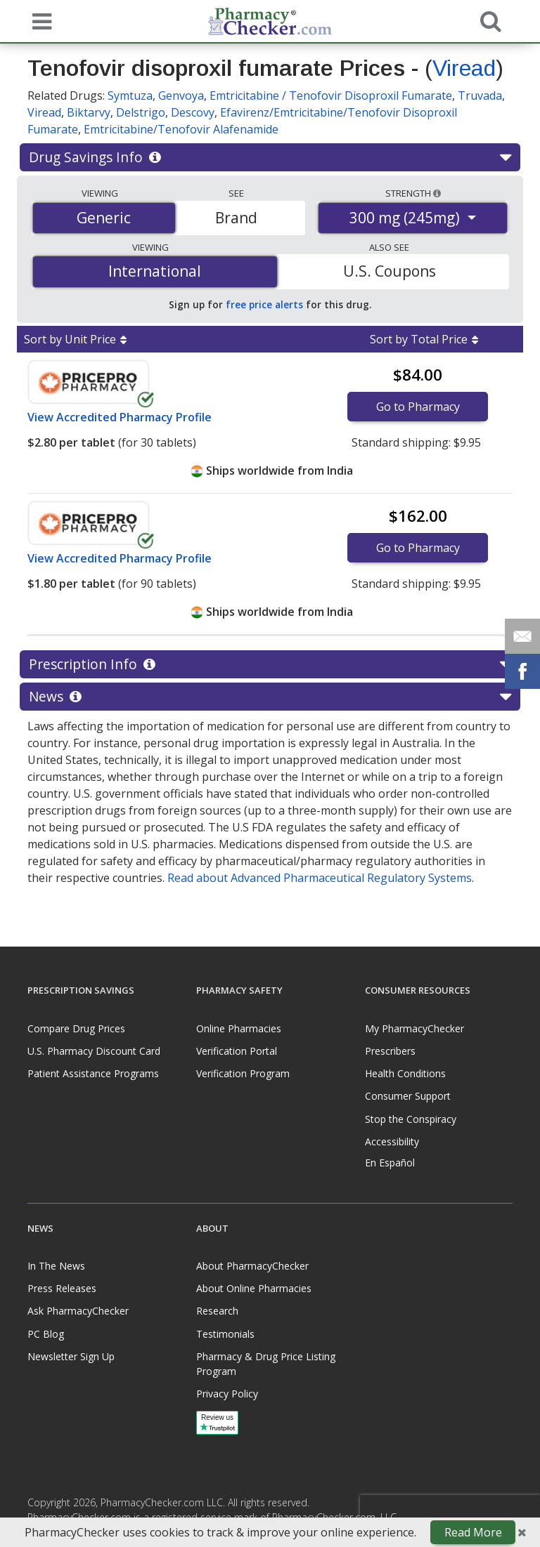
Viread (464, 68)
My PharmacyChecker (414, 1028)
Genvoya (181, 95)
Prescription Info (270, 664)
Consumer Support (408, 1095)
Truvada (480, 95)
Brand (236, 218)
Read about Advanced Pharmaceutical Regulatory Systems (319, 878)
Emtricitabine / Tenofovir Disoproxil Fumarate (331, 95)
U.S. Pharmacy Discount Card (93, 1051)
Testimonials (225, 1334)
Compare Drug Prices (76, 1028)
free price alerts (264, 304)
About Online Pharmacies (253, 1288)
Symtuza (130, 95)
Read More (473, 1532)
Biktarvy (88, 112)
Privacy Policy (227, 1393)
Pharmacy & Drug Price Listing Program (265, 1364)
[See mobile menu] (38, 20)
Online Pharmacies (238, 1028)
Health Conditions (405, 1073)
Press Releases (61, 1288)
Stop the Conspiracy (410, 1119)
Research (217, 1310)
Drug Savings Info (270, 157)
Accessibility (392, 1141)
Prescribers (390, 1051)
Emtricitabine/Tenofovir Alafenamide (181, 129)
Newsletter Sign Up (71, 1356)
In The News (56, 1265)
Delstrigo (140, 112)
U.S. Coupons (389, 271)
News (270, 696)
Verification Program (243, 1073)
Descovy (192, 112)
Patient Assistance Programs (93, 1073)
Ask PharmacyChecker (78, 1310)
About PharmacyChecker (252, 1265)
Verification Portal (236, 1051)
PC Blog (45, 1334)
